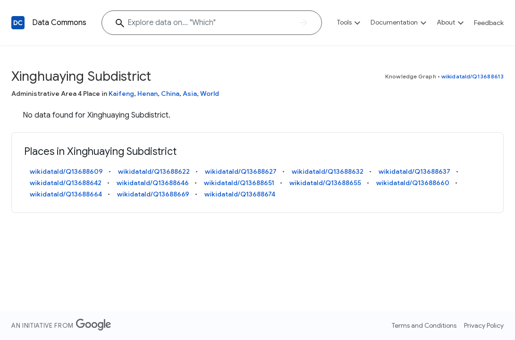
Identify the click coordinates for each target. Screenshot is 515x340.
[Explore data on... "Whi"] (211, 23)
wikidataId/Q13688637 (414, 171)
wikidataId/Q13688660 (412, 182)
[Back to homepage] (18, 22)
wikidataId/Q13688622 (154, 171)
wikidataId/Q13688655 (325, 182)
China (170, 93)
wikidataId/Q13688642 (65, 182)
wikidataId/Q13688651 (239, 182)
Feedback (489, 22)
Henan (147, 93)
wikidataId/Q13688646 (153, 182)
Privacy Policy (484, 325)
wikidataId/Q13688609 (66, 171)
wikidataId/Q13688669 (153, 194)
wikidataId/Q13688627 (241, 171)
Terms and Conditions (424, 325)
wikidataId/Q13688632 (327, 171)
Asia (190, 93)
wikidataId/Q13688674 (239, 194)
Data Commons (59, 22)
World (209, 93)
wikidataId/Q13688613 (472, 76)
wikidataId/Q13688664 (66, 194)
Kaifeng (121, 93)
